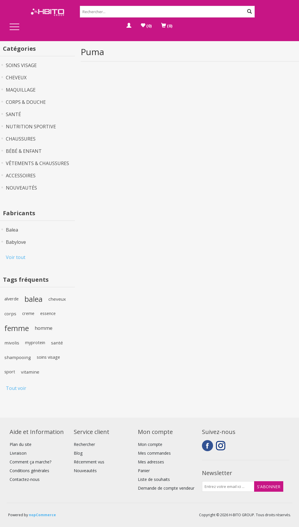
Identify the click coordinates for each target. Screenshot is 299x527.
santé (57, 343)
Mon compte (150, 444)
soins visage (48, 357)
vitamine (30, 372)
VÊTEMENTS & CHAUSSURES (37, 163)
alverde (11, 299)
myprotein (35, 342)
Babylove (16, 242)
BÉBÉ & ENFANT (24, 151)
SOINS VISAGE (21, 65)
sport (9, 371)
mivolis (11, 343)
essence (48, 313)
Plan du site (20, 444)
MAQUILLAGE (21, 90)
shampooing (17, 357)
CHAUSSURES (21, 139)
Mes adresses (151, 462)
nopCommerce (42, 514)
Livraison (18, 453)
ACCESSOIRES (21, 175)
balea (33, 299)
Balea (12, 230)
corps (10, 313)
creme (28, 313)
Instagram (221, 445)
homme (43, 328)
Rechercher (84, 444)
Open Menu (15, 27)
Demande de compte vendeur (166, 488)
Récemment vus (89, 462)
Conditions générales (29, 470)
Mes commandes (154, 453)
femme (16, 328)
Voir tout (15, 257)
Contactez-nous (25, 479)
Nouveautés (85, 470)
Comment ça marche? (30, 462)
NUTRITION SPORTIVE (31, 126)
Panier (144, 470)
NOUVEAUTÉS (21, 188)
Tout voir (16, 388)
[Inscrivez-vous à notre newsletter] (228, 486)
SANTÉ (13, 114)
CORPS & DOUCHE (26, 102)
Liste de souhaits (154, 479)
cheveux (57, 299)
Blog (78, 453)
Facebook (207, 445)
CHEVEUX (16, 77)
